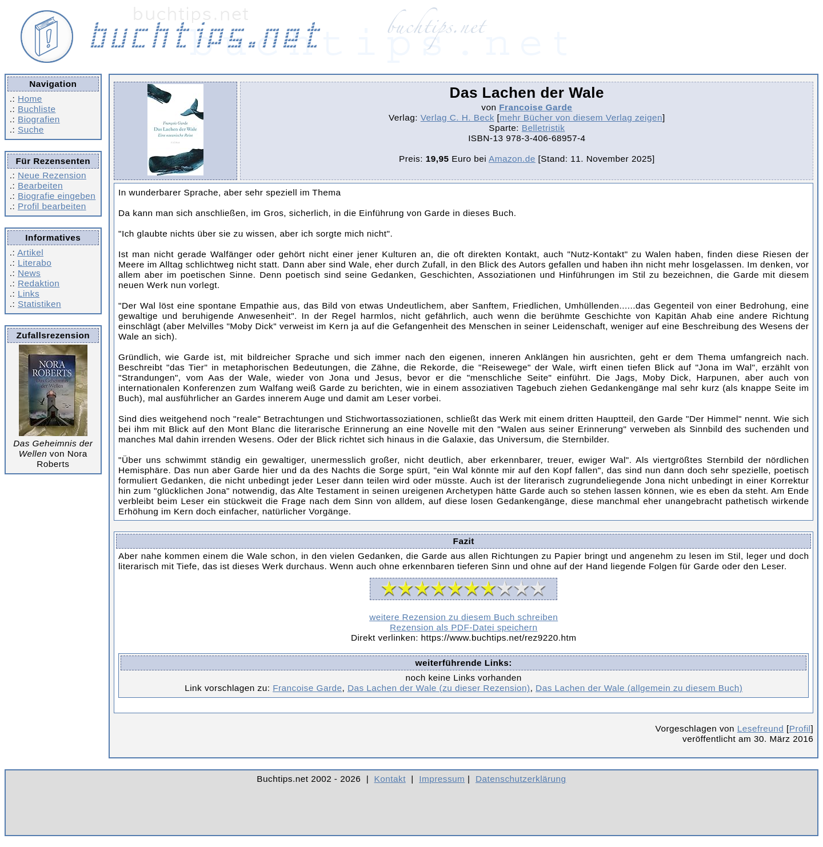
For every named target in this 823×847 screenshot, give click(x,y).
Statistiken (39, 304)
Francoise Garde (535, 107)
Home (30, 98)
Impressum (442, 779)
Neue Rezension (52, 175)
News (29, 273)
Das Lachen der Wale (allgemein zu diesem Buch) (639, 688)
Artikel (30, 252)
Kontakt (390, 779)
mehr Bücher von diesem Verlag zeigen (581, 117)
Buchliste (36, 109)
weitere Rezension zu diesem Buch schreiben (463, 617)
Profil (800, 728)
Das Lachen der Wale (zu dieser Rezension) (438, 688)
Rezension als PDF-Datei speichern (464, 627)
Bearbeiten (40, 185)
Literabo (34, 262)
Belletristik (543, 128)
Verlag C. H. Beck (457, 117)
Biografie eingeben (56, 196)
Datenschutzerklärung (521, 779)
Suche (31, 129)
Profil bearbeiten (52, 206)
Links (28, 293)
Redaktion (38, 283)
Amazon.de (512, 158)
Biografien (39, 119)
